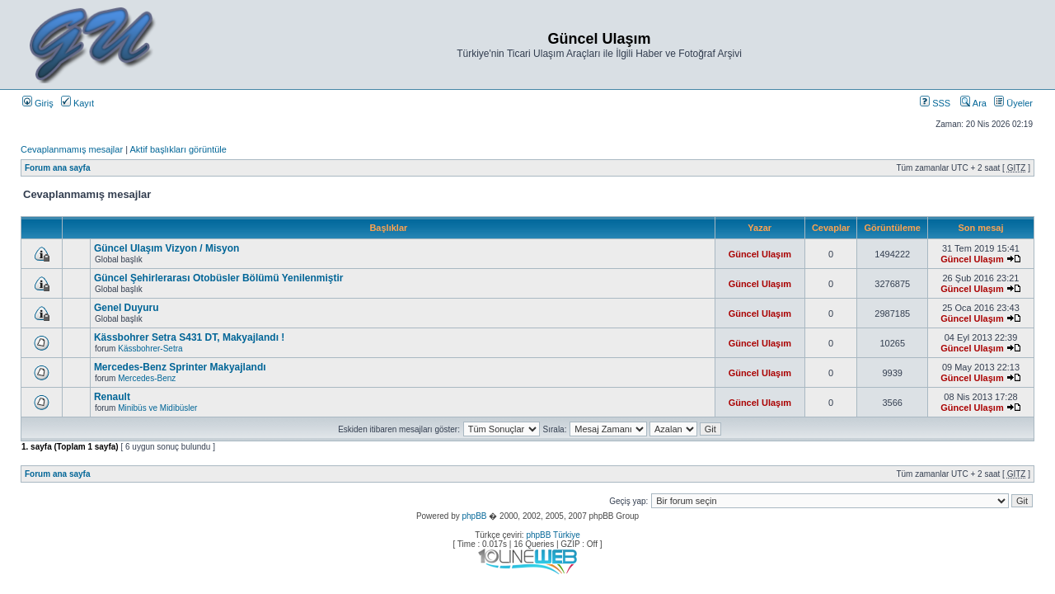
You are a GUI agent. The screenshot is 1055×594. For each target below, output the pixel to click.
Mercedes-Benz (147, 378)
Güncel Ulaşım (760, 254)
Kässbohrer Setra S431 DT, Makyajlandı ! (189, 337)
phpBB (474, 516)
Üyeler (1013, 103)
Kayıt (77, 103)
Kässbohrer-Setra (150, 348)
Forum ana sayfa (57, 167)
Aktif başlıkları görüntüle (177, 149)
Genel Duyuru (126, 308)
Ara (973, 103)
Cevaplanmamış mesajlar (72, 149)
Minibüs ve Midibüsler (157, 407)
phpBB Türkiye (552, 535)
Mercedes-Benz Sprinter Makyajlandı (180, 367)
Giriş (38, 103)
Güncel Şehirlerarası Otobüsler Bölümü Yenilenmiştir (219, 278)
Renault (112, 397)
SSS (935, 103)
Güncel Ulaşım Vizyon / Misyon (167, 248)
